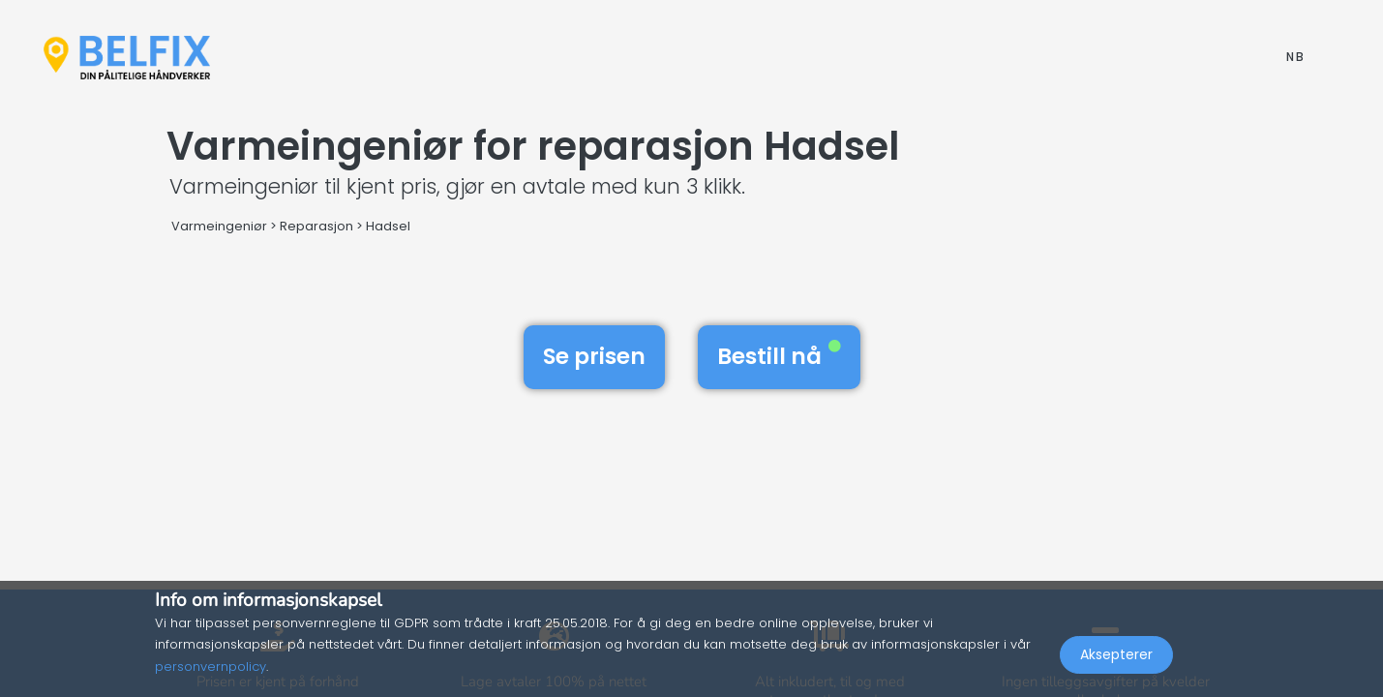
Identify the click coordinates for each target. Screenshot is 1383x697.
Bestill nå (779, 356)
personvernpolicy (210, 666)
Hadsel (388, 226)
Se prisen (594, 356)
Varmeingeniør (219, 226)
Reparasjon (316, 226)
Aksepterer (1116, 654)
